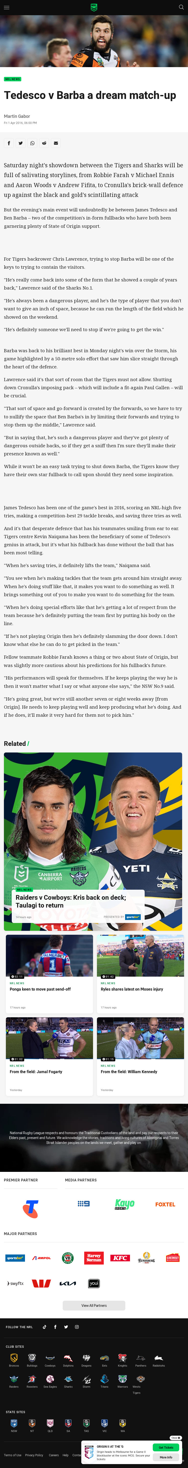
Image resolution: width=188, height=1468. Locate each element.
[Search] (181, 7)
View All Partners (94, 1305)
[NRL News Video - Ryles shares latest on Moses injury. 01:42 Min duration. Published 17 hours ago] (140, 974)
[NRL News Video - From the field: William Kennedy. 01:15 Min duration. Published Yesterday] (140, 1056)
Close (176, 1437)
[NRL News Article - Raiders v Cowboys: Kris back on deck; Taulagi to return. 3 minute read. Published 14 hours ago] (93, 841)
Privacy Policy (34, 1455)
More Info (166, 1457)
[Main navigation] (6, 7)
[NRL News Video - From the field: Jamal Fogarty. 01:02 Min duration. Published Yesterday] (49, 1056)
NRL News (12, 79)
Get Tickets (166, 1447)
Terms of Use (12, 1455)
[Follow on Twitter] (66, 1326)
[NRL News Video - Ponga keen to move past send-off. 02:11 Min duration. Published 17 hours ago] (49, 974)
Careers (54, 1455)
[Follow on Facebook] (55, 1326)
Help (66, 1455)
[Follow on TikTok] (45, 1326)
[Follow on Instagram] (77, 1326)
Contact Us (79, 1455)
